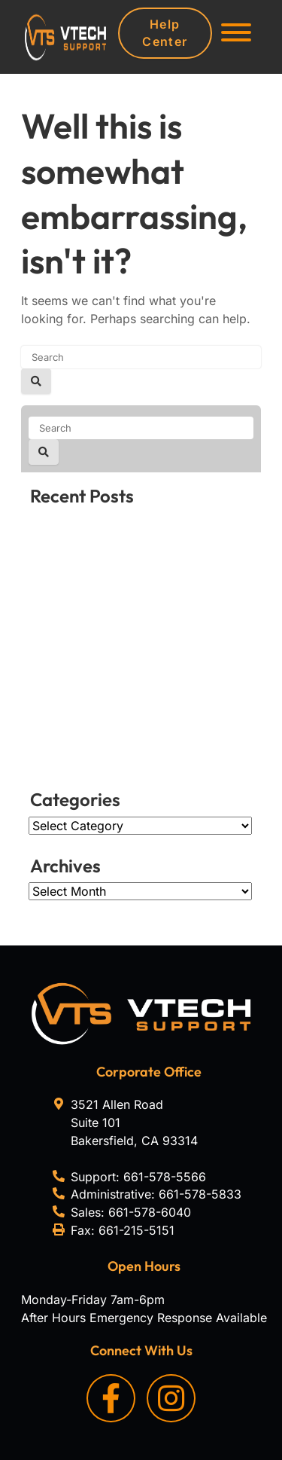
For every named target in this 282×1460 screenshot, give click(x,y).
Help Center (165, 33)
